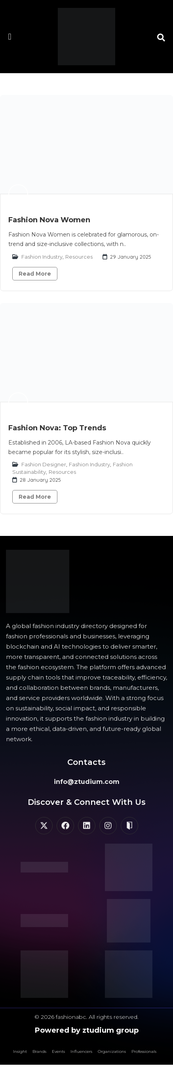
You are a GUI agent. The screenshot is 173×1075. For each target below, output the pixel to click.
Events (58, 1051)
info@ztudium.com (87, 781)
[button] (9, 36)
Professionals (143, 1051)
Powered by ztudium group (87, 1030)
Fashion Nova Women (49, 220)
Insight (20, 1051)
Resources (79, 257)
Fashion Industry (42, 257)
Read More (35, 273)
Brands (39, 1051)
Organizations (112, 1051)
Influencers (81, 1051)
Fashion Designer (43, 464)
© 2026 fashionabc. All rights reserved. (86, 1016)
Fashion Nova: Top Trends (57, 428)
